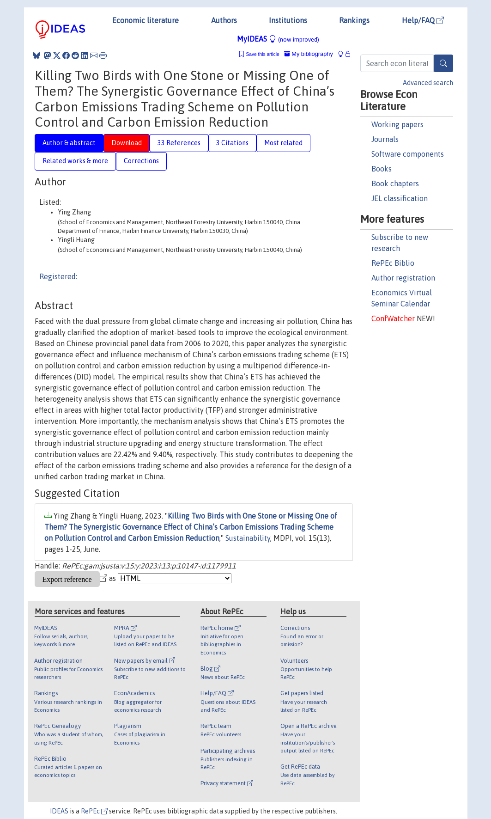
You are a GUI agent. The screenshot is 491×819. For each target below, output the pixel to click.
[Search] (443, 63)
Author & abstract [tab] (69, 143)
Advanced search (428, 82)
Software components (407, 154)
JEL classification (399, 198)
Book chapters (395, 183)
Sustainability (247, 538)
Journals (385, 139)
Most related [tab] (283, 143)
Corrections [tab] (141, 161)
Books (381, 169)
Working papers (397, 124)
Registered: (58, 276)
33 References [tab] (179, 143)
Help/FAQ (423, 20)
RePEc (94, 811)
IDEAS (59, 811)
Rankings (354, 20)
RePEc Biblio (392, 263)
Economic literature (145, 20)
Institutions (288, 20)
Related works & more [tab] (75, 161)
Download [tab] (126, 143)
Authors (224, 20)
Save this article (262, 54)
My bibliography (308, 53)
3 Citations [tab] (232, 143)
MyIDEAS (278, 39)
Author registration (403, 278)
